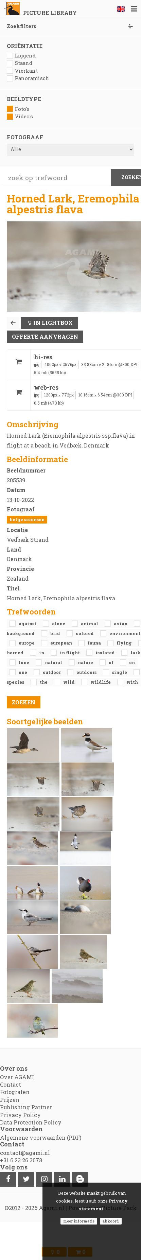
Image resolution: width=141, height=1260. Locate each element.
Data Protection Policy (30, 1122)
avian (121, 623)
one (23, 672)
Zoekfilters (70, 26)
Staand (19, 63)
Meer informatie (78, 1221)
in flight (70, 652)
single (120, 672)
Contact (10, 1084)
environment (125, 633)
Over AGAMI (17, 1077)
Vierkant (22, 71)
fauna (95, 643)
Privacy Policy (20, 1114)
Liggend (21, 55)
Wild (69, 682)
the (44, 682)
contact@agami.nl (25, 1152)
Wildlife (101, 682)
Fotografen (15, 1091)
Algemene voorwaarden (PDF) (40, 1137)
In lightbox (53, 322)
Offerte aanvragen (45, 336)
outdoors (87, 672)
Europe (27, 643)
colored (85, 633)
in (42, 652)
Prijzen (9, 1099)
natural (54, 662)
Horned (15, 652)
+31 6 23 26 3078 (21, 1160)
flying (125, 643)
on (132, 662)
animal (90, 623)
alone (59, 623)
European (61, 643)
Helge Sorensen (27, 519)
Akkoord (111, 1221)
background (21, 633)
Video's (20, 116)
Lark (135, 652)
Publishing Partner (26, 1107)
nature (86, 662)
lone (24, 662)
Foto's (18, 109)
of (111, 662)
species (16, 682)
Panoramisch (28, 78)
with (132, 682)
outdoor (52, 672)
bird (55, 633)
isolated (105, 652)
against (28, 623)
